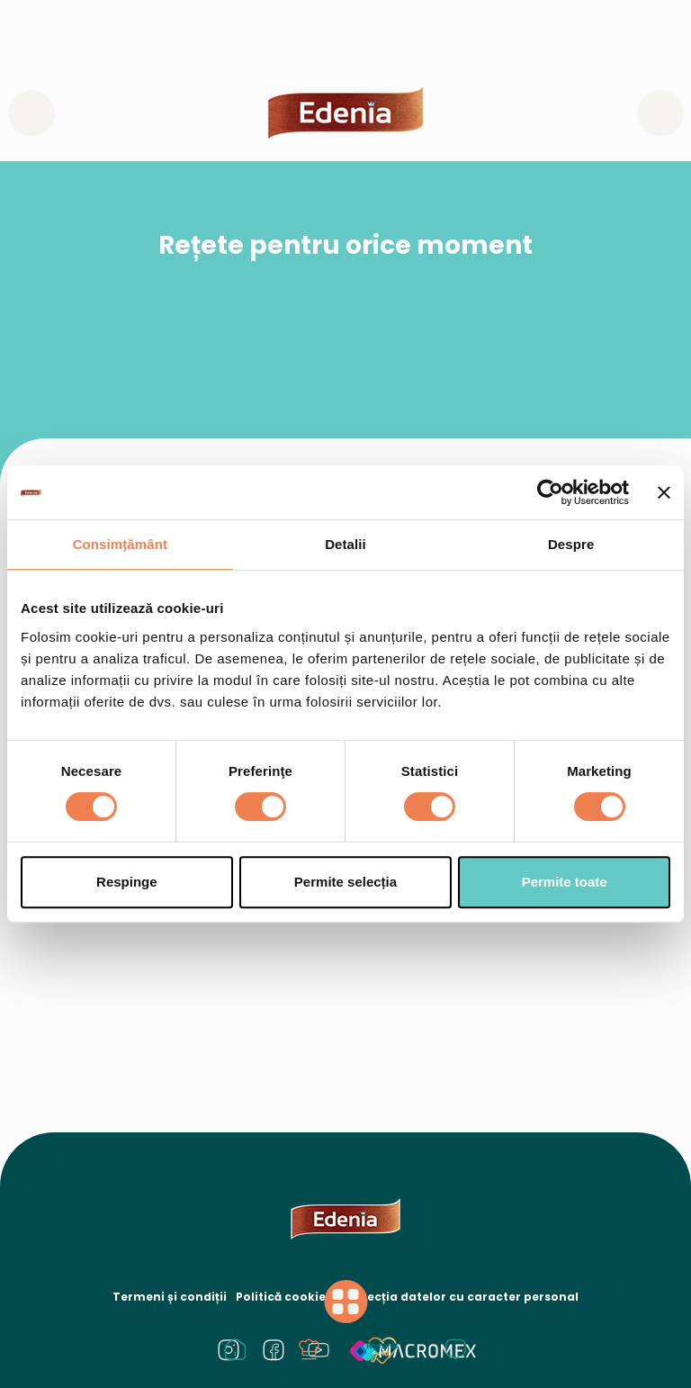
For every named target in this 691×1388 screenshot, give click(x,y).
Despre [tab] (571, 544)
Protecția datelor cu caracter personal (460, 1296)
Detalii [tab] (345, 544)
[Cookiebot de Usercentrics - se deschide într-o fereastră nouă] (550, 492)
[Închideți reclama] (664, 492)
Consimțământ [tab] (120, 544)
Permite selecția (345, 881)
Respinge (126, 881)
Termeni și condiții (169, 1296)
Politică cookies (284, 1296)
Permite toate (564, 881)
